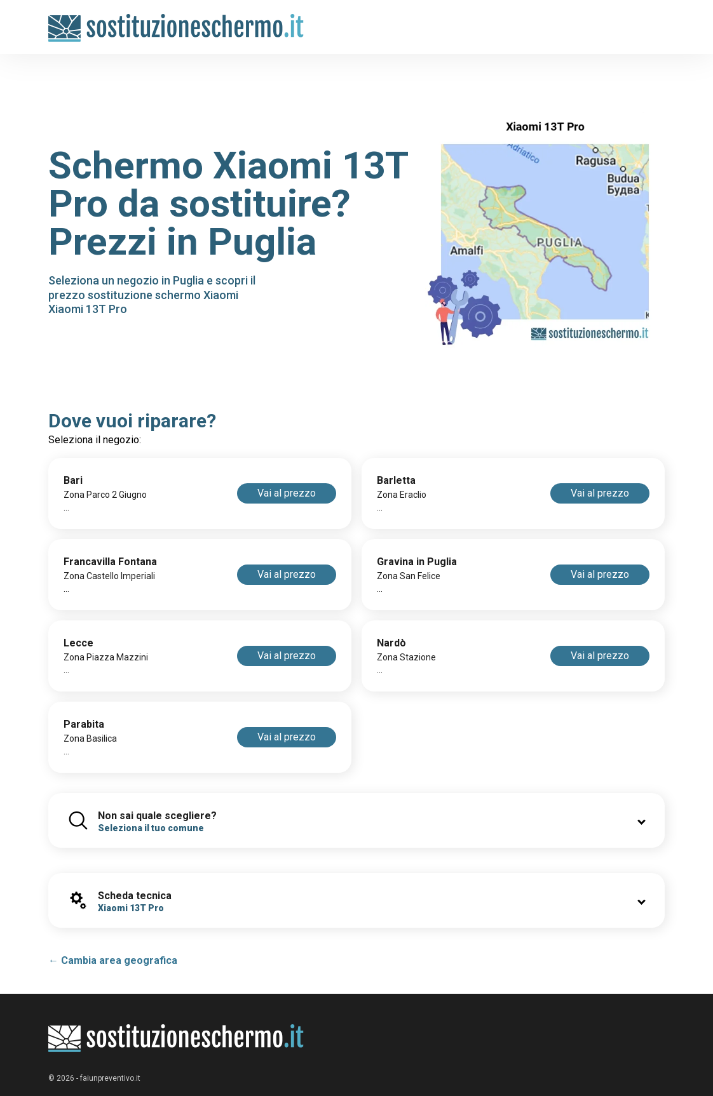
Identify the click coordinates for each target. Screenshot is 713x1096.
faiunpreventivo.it (110, 1078)
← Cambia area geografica (112, 960)
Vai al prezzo (286, 493)
